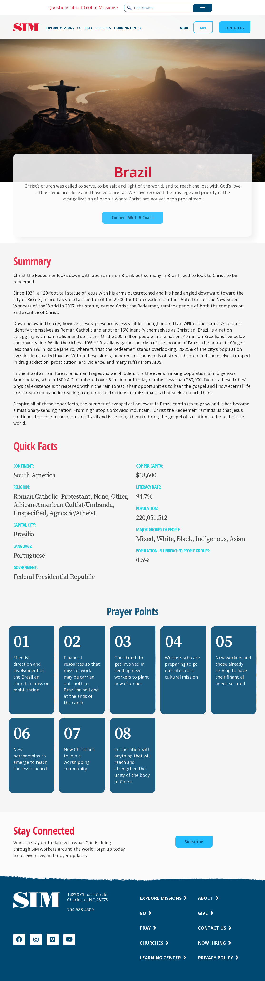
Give (203, 913)
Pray (145, 928)
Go (143, 913)
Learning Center (160, 958)
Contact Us (212, 928)
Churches (151, 943)
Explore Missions (161, 898)
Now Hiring (212, 943)
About (205, 898)
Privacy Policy (215, 958)
